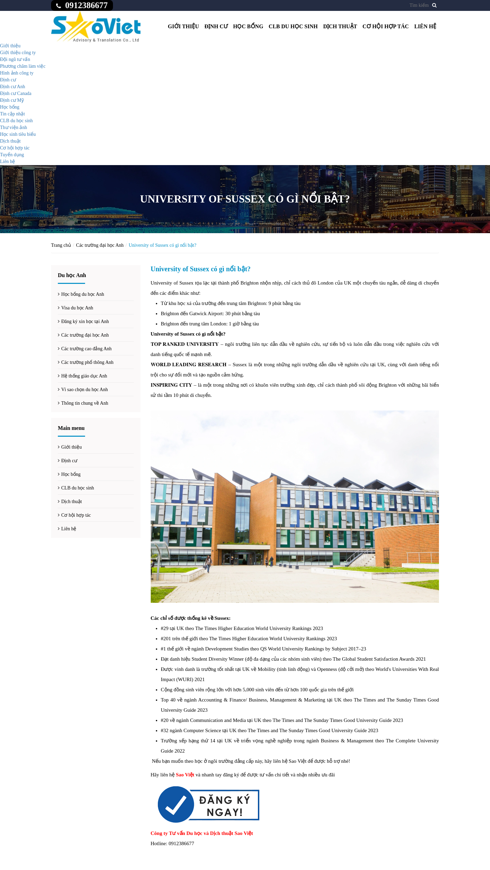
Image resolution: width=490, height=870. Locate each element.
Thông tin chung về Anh (84, 403)
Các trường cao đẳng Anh (86, 348)
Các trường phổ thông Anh (87, 362)
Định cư (216, 26)
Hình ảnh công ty (17, 73)
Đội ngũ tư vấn (15, 59)
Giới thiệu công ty (18, 52)
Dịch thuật (340, 26)
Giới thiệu (183, 26)
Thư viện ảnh (13, 127)
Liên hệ (425, 26)
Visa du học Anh (77, 307)
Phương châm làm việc (23, 66)
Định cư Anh (12, 86)
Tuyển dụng (12, 154)
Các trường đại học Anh (100, 245)
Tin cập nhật (12, 113)
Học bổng (248, 26)
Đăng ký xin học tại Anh (85, 321)
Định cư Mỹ (12, 100)
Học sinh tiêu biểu (18, 134)
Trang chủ (61, 245)
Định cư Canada (15, 93)
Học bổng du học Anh (82, 294)
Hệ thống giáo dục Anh (84, 375)
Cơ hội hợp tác (385, 26)
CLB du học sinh (293, 26)
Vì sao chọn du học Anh (84, 389)
